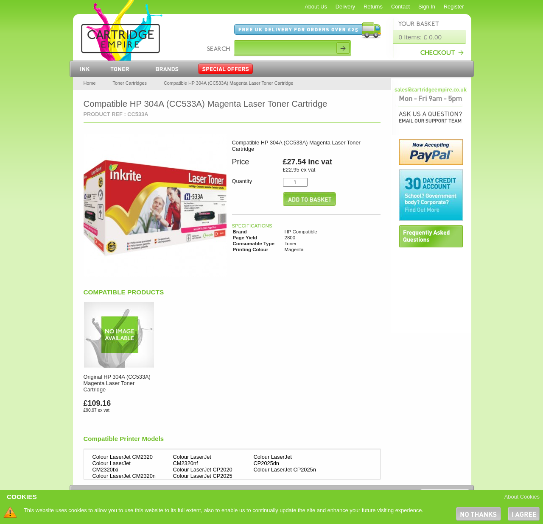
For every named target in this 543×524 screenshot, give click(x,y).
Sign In (426, 6)
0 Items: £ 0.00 (420, 37)
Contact (400, 6)
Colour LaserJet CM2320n (124, 476)
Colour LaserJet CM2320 (122, 457)
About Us (316, 6)
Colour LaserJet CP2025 (202, 476)
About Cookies (522, 497)
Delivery (345, 6)
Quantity (242, 181)
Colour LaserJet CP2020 (202, 469)
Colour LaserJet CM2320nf (192, 460)
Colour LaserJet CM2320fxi (111, 466)
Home (90, 83)
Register (454, 6)
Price (240, 162)
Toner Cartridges (130, 83)
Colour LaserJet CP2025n (285, 469)
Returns (373, 6)
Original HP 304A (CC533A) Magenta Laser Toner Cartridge (117, 383)
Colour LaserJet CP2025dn (273, 460)
